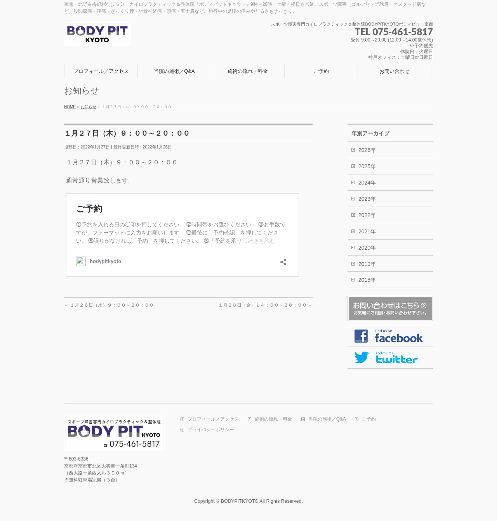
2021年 (367, 231)
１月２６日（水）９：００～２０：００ (109, 305)
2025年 (367, 166)
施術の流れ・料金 (273, 419)
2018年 (367, 280)
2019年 (367, 264)
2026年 (367, 150)
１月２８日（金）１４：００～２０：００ (265, 305)
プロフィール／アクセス (213, 419)
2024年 (367, 182)
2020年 (367, 248)
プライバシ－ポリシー (211, 429)
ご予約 (369, 419)
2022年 (367, 215)
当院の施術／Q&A (327, 419)
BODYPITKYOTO (240, 501)
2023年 (367, 199)
